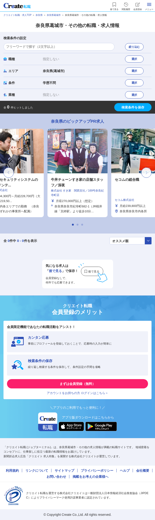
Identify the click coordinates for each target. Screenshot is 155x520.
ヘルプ (125, 470)
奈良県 (39, 15)
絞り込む (134, 47)
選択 (134, 59)
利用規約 (12, 470)
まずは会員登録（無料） (77, 384)
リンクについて (36, 470)
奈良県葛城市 (54, 15)
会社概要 (142, 470)
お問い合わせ (56, 476)
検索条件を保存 (132, 107)
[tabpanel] (77, 173)
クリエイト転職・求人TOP (17, 15)
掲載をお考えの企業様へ (90, 476)
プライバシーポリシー (97, 470)
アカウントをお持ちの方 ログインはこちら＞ (77, 393)
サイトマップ (64, 470)
